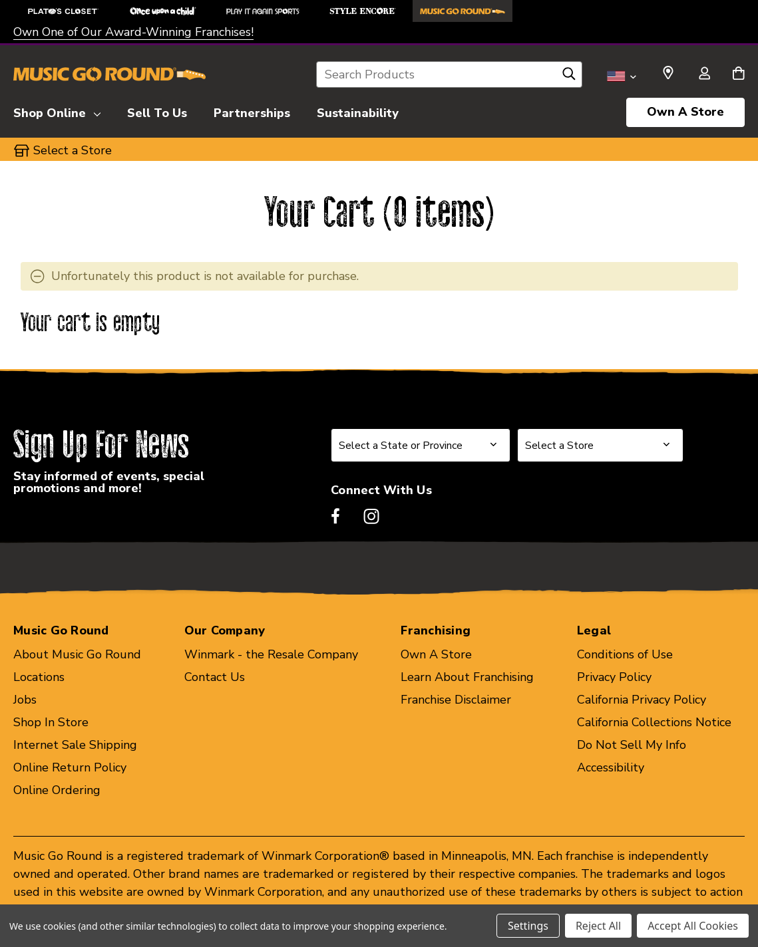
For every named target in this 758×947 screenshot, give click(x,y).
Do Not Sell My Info (631, 745)
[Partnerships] (251, 111)
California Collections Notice (654, 722)
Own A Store (685, 112)
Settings (528, 925)
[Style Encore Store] (363, 11)
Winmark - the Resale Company (271, 654)
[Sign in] (704, 74)
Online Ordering (56, 790)
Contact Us (214, 677)
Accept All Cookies (693, 925)
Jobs (25, 700)
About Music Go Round (77, 654)
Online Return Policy (69, 767)
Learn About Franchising (467, 677)
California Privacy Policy (641, 700)
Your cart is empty (90, 324)
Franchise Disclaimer (456, 700)
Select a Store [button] (72, 150)
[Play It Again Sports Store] (263, 11)
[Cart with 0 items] (738, 74)
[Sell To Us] (157, 111)
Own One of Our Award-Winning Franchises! (133, 32)
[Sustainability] (357, 111)
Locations (39, 677)
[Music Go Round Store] (462, 11)
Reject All (598, 925)
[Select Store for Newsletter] (600, 445)
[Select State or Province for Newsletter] (420, 445)
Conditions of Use (625, 654)
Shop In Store (51, 722)
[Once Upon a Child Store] (163, 11)
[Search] (569, 77)
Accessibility (610, 767)
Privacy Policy (614, 677)
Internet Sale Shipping (75, 745)
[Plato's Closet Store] (63, 11)
